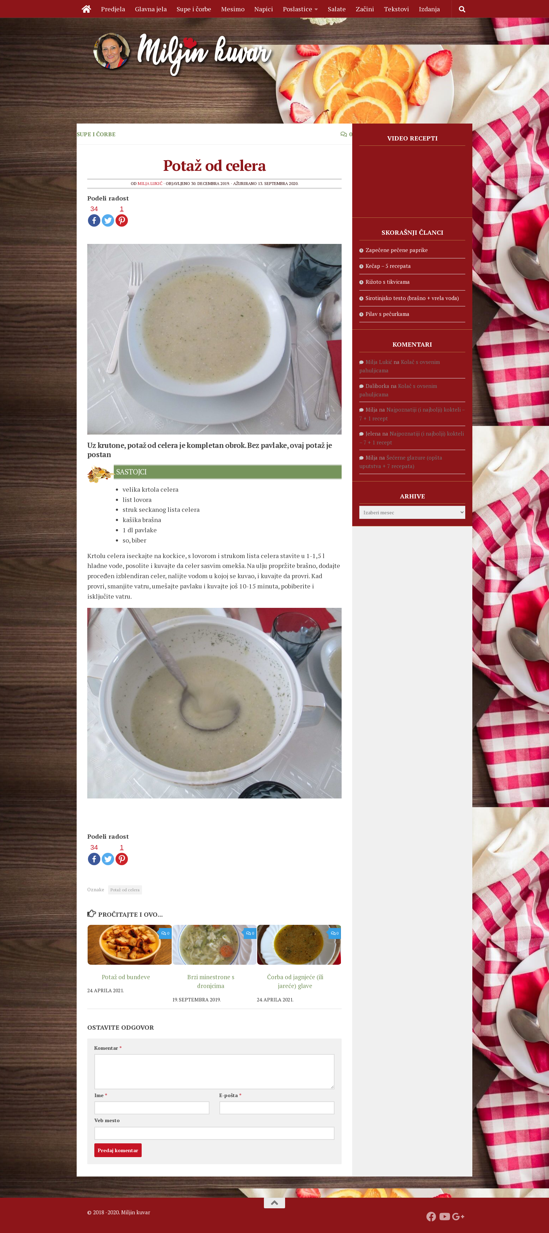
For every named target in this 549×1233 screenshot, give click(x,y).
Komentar (108, 1048)
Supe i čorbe (194, 9)
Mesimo (232, 9)
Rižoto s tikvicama (388, 281)
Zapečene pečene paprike (397, 249)
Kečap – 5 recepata (388, 265)
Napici (263, 9)
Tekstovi (396, 9)
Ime (100, 1095)
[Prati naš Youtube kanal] (444, 1217)
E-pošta (230, 1095)
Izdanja (429, 9)
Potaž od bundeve (126, 977)
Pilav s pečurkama (387, 313)
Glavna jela (151, 9)
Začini (365, 9)
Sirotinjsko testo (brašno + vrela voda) (412, 297)
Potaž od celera (125, 889)
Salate (337, 9)
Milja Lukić (150, 183)
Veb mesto (107, 1120)
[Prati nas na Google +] (457, 1217)
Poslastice (297, 9)
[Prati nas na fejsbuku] (431, 1217)
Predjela (113, 9)
